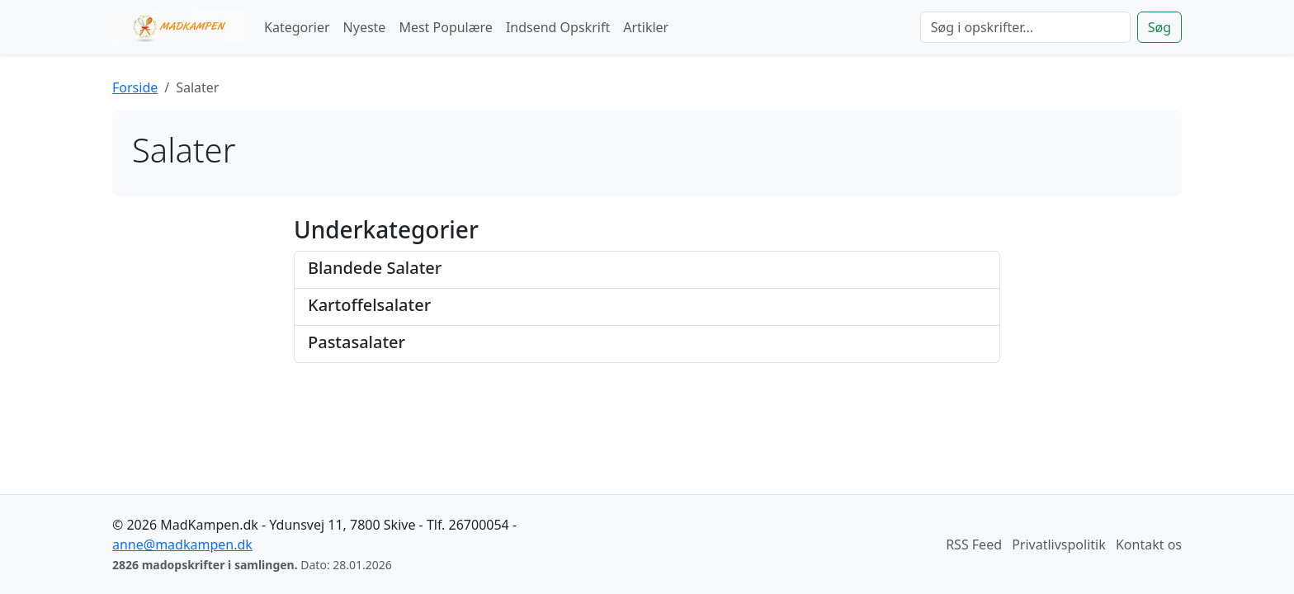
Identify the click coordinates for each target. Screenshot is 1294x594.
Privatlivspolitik (1059, 544)
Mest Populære (446, 27)
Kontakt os (1149, 544)
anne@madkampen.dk (182, 544)
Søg (1159, 27)
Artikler (645, 27)
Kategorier (297, 27)
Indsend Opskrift (558, 27)
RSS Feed (974, 544)
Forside (135, 87)
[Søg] (1025, 27)
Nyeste (364, 27)
